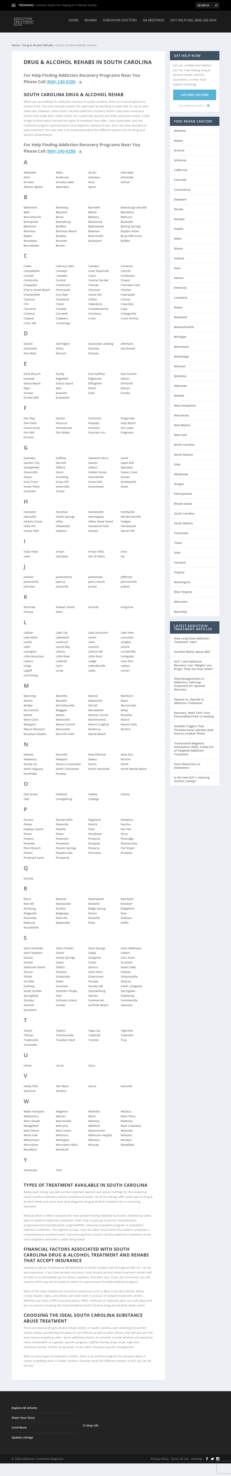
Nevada (179, 392)
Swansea (127, 1001)
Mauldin (61, 697)
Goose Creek (129, 468)
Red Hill (29, 900)
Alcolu (92, 169)
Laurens (93, 643)
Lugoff (28, 667)
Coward (29, 315)
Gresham (30, 487)
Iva (123, 553)
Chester (126, 286)
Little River (63, 653)
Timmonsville (65, 1031)
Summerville (129, 997)
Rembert (126, 900)
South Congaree (131, 982)
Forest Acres (32, 424)
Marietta (61, 692)
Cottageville (128, 310)
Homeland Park (98, 522)
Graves (125, 473)
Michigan (180, 333)
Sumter (61, 1001)
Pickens (29, 835)
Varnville (126, 1082)
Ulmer (28, 1062)
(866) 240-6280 (61, 78)
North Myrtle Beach (134, 765)
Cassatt (28, 272)
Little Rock (95, 653)
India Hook (31, 548)
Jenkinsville (31, 578)
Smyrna (126, 978)
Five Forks (30, 419)
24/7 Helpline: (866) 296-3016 (193, 23)
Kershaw (29, 603)
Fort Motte (63, 429)
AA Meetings (153, 23)
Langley (126, 638)
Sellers (60, 963)
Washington (182, 578)
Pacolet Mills (64, 816)
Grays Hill (62, 478)
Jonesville (62, 583)
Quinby (28, 875)
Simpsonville (129, 973)
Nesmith (61, 751)
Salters (125, 949)
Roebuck (29, 919)
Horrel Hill (127, 527)
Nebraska (180, 382)
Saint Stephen (33, 949)
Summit (29, 1001)
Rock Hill (61, 914)
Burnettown (31, 242)
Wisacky (93, 1141)
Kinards (93, 603)
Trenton (93, 1036)
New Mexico (182, 421)
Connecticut (182, 186)
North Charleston (67, 765)
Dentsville (30, 345)
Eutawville (62, 394)
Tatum (28, 1027)
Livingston (127, 653)
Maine (178, 304)
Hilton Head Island (100, 518)
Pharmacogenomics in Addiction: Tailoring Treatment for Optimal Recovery (189, 680)
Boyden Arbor (130, 227)
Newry (92, 756)
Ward (91, 1112)
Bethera (93, 213)
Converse (30, 305)
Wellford (94, 1122)
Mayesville (95, 697)
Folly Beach (128, 419)
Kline (59, 608)
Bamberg (62, 204)
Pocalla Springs (66, 844)
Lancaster (127, 634)
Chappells (30, 281)
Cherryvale (63, 286)
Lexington (30, 648)
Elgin (27, 384)
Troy (124, 1036)
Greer (124, 483)
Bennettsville (32, 213)
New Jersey (181, 412)
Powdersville (64, 849)
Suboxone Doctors (120, 23)
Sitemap (196, 1455)
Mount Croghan (98, 721)
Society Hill (95, 982)
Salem (60, 949)
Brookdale (30, 237)
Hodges (126, 518)
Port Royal (127, 844)
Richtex (61, 905)
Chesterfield (32, 291)
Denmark (127, 340)
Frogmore (127, 429)
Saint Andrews (33, 944)
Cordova (29, 310)
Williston (94, 1136)
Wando (60, 1112)
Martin (28, 697)
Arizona (179, 147)
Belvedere (127, 208)
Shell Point (95, 968)
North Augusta (33, 765)
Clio (26, 300)
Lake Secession (98, 629)
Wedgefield (31, 1122)
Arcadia (29, 178)
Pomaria (93, 844)
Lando (28, 638)
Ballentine (30, 204)
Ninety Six (30, 760)
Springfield (31, 992)
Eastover (29, 375)
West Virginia (183, 588)
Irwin (27, 553)
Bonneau (30, 227)
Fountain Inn (96, 429)
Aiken (59, 169)
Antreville (127, 174)
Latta (27, 643)
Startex (93, 992)
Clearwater (128, 291)
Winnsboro (31, 1141)
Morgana (30, 721)
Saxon (60, 959)
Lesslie (125, 643)
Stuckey (29, 997)
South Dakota (183, 520)
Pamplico (127, 816)
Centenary (128, 272)
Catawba (61, 272)
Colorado (180, 176)
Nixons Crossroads (68, 760)
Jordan (92, 583)
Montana (180, 372)
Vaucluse (30, 1087)
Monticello (63, 716)
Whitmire (62, 1131)
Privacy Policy (160, 1455)
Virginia (179, 569)
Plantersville (129, 840)
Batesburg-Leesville (134, 204)
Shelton (126, 968)
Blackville (127, 218)
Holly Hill (29, 522)
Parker (28, 821)
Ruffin (125, 919)
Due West (30, 350)
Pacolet (28, 816)
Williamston (31, 1136)
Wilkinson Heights (100, 1131)
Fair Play (29, 415)
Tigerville (127, 1027)
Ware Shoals (32, 1117)
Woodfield (127, 1141)
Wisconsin (181, 598)
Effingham (95, 380)
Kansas (179, 274)
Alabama (180, 127)
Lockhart (61, 657)
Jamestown (95, 573)
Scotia (92, 959)
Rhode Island (183, 500)
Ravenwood (96, 895)
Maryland (180, 313)
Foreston (94, 424)
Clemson (29, 296)
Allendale (127, 169)
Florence (61, 419)
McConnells (128, 702)
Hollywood (63, 522)
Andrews (94, 174)
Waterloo (127, 1117)
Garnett (61, 459)
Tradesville (31, 1036)
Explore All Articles (24, 1404)
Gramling (62, 473)
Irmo (124, 548)
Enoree (28, 389)
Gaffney (61, 454)
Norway (61, 770)
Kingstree (127, 603)
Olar (26, 795)
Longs (27, 662)
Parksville (62, 821)
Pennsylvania (183, 490)
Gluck (59, 468)
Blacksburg (63, 218)
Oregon (179, 480)
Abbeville (30, 169)
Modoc (60, 711)
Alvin (27, 174)
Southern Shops (66, 987)
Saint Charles (65, 944)
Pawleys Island (33, 825)
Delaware (180, 196)
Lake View (127, 629)
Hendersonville (131, 513)
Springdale (128, 987)
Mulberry (94, 725)
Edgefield (62, 375)
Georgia (179, 215)
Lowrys (125, 662)
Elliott (92, 384)
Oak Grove (30, 790)
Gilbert (92, 464)
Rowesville (63, 919)
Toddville (94, 1031)
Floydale (93, 419)
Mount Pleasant (34, 725)
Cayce (92, 272)
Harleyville (128, 508)
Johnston (29, 583)
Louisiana (180, 294)
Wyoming (180, 608)
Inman (60, 548)
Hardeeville (95, 508)
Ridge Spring (96, 905)
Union (60, 1062)
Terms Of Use (180, 1455)
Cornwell (62, 310)
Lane (91, 638)
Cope (124, 305)
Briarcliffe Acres (131, 232)
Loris (59, 662)
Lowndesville (96, 662)
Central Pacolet (98, 277)
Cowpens (62, 315)
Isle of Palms (96, 553)
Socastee (62, 982)
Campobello (32, 267)
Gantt (124, 454)
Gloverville (31, 468)
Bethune (126, 213)
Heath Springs (65, 513)
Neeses (28, 751)
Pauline (126, 821)
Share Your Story (23, 1414)
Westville (127, 1127)
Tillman (29, 1031)
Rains (27, 895)
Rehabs (90, 23)
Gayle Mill (127, 459)
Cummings (63, 319)
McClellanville (65, 702)
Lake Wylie (31, 634)
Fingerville (128, 415)
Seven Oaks (128, 963)
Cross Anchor (130, 315)
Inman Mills (96, 548)
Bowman (94, 227)
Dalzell (28, 340)
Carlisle (126, 267)
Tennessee (181, 529)
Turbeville (30, 1041)
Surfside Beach (98, 1001)
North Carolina (184, 441)
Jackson (29, 573)
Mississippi (181, 353)
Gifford (60, 464)
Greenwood (96, 483)
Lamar (92, 634)
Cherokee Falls (130, 281)
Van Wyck (62, 1082)
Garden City (31, 459)
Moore (125, 716)
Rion (124, 910)
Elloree (125, 384)
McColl (92, 702)
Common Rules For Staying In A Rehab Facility (66, 5)
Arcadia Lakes (65, 178)
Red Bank (127, 895)
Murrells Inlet (65, 730)
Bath (27, 208)
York (59, 1166)
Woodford (30, 1146)
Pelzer (60, 830)
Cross (92, 315)
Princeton (94, 849)
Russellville (31, 924)
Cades (28, 262)
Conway (61, 305)
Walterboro (31, 1112)
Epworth (61, 389)
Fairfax (60, 415)
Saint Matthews (131, 944)
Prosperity (62, 854)
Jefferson (127, 573)
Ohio (177, 461)
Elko (58, 384)
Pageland (94, 816)
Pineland (94, 835)
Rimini (92, 910)
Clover (60, 300)
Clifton (92, 296)
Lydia (91, 667)
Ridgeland (127, 905)
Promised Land (34, 854)
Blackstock (95, 218)
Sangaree (94, 954)
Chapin (125, 277)
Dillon (60, 345)
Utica (91, 1062)
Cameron (127, 262)
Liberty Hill (95, 648)
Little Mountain (34, 653)
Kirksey (28, 608)
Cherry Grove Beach (37, 286)
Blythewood (96, 223)
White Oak (30, 1131)
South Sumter (33, 987)
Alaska (178, 137)
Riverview (30, 914)
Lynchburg (31, 672)
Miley (124, 706)
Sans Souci (128, 954)
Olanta (125, 790)
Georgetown (32, 464)
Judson (125, 583)
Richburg (30, 905)
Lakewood (62, 634)
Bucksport (95, 237)
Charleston (63, 281)
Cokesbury (95, 300)
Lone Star (127, 657)
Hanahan (62, 508)
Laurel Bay (63, 643)
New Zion (127, 751)
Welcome (62, 1122)
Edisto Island (64, 380)
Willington (62, 1136)
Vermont (180, 559)
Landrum (62, 638)
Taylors (60, 1027)
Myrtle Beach (97, 730)
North (125, 760)
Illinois (178, 245)
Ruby (91, 919)
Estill (91, 389)
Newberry (30, 756)
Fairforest (94, 415)
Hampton (30, 508)
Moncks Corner (98, 711)
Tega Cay (94, 1027)
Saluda (28, 954)
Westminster (96, 1127)
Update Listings (22, 1434)
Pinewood (62, 840)
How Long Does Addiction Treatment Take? (191, 636)
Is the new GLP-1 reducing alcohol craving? (192, 775)
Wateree (93, 1117)
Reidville (94, 900)
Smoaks (93, 978)
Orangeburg (64, 795)
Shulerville (63, 973)
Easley (60, 370)
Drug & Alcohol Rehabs (37, 41)
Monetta (126, 711)
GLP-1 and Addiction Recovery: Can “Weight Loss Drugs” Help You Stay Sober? (193, 661)
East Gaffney (96, 370)
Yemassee (30, 1166)
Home (73, 23)
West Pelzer (31, 1127)
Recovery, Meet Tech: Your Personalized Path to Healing (194, 711)
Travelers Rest (65, 1036)
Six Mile (29, 978)
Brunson (61, 237)
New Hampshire (185, 402)
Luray (59, 667)
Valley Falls (31, 1082)
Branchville (95, 232)
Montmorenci (97, 716)
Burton (60, 242)
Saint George (96, 944)
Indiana (179, 255)
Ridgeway (62, 910)
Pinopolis (94, 840)
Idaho (178, 235)
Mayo (124, 697)
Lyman (125, 667)
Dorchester (128, 345)
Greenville (62, 483)
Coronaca (94, 310)
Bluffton (61, 223)
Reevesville (63, 900)
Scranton (127, 959)
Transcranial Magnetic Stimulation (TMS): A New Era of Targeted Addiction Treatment (194, 745)
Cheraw (93, 281)
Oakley (92, 790)
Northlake (30, 770)
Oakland (61, 790)
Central (61, 277)
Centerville (31, 277)
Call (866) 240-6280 (195, 91)
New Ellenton (97, 751)
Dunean (93, 350)
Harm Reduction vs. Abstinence (187, 762)
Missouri (180, 363)
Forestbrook (64, 424)
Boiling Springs (131, 223)
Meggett (61, 706)
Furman (29, 434)
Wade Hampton (34, 1108)
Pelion (28, 830)
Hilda (59, 518)
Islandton (62, 553)
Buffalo (125, 237)
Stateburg (127, 992)
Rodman (126, 914)
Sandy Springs (65, 954)
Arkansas (180, 156)
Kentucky (180, 284)
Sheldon (61, 968)
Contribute (19, 1424)
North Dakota (183, 451)
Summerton (96, 997)
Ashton (125, 178)
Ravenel (61, 895)
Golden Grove (97, 468)
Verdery (61, 1087)
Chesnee (94, 286)
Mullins (126, 725)
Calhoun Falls (65, 262)
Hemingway (96, 513)
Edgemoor (95, 375)
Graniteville (96, 473)
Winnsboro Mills (67, 1141)
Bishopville (31, 218)
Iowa (177, 264)
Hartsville (30, 513)
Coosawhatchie (98, 305)
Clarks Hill (95, 291)
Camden (93, 262)
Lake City (62, 629)
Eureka (125, 389)
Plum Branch (32, 844)
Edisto (125, 375)
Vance (92, 1082)
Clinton (125, 296)
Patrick (92, 821)
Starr (59, 992)
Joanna (60, 578)
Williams (126, 1131)
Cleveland (62, 296)
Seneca (93, 963)
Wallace (126, 1108)
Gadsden (30, 454)
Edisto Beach (32, 380)
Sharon (28, 968)
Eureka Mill (31, 394)
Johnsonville (129, 578)
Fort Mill (29, 429)
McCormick (31, 706)
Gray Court (31, 478)
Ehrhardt (127, 380)
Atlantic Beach (33, 183)
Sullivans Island (66, 997)
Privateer (127, 849)
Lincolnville (128, 648)
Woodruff (62, 1146)
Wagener (62, 1108)
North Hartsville (98, 765)
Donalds (93, 345)
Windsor (126, 1136)
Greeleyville (128, 478)
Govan (28, 473)
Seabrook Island (34, 963)
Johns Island (96, 578)
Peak (91, 825)
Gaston (93, 459)
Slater (60, 978)
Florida (178, 205)
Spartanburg (96, 987)
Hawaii (178, 225)
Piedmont (62, 835)
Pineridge (127, 835)
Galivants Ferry (98, 454)
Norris (92, 760)
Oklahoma (181, 470)
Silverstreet (95, 973)
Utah (177, 549)
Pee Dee (126, 825)
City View (62, 291)
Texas (178, 539)
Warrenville (63, 1117)
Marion (93, 692)
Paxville (61, 825)
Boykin (28, 232)
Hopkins (61, 527)
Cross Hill (30, 319)
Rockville (94, 914)
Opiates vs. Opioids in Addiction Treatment (189, 697)
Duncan (61, 350)
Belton (92, 208)
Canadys (61, 267)
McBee (28, 702)
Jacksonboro (64, 573)
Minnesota (181, 343)
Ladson (28, 629)
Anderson (62, 174)
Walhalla (94, 1108)
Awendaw (62, 183)
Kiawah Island (65, 603)
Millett (28, 711)
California (180, 166)
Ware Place (128, 1112)
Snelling (29, 982)
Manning (30, 692)
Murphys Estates (35, 730)
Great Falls (95, 478)
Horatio (93, 527)
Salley (92, 949)
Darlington (63, 340)
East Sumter (129, 370)
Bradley (61, 232)
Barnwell (94, 204)
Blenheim (30, 223)
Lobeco (28, 657)
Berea (60, 213)
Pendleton (95, 830)
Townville (127, 1031)
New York (180, 431)
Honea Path (31, 527)
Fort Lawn (127, 424)
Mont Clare (31, 716)
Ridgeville (30, 910)
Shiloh (28, 973)
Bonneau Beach (66, 227)
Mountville (63, 725)
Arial (91, 178)
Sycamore (30, 1006)
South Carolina (184, 510)
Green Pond (31, 483)
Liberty (60, 648)
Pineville (29, 840)
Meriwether (96, 706)
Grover (60, 487)
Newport (61, 756)
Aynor (92, 183)
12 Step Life (90, 1422)
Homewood (128, 522)
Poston (28, 849)
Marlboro (127, 692)
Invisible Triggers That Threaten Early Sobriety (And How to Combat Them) (193, 726)
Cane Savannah (98, 267)
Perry (124, 830)
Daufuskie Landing (100, 340)
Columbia (127, 300)
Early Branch (32, 370)
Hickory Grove (33, 518)
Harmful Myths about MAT (192, 648)
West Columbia (131, 1122)
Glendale (127, 464)
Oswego (93, 795)
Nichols (126, 756)
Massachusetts (184, 323)
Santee (28, 959)
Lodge (92, 657)
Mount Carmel (65, 721)
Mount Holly (129, 721)
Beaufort (61, 208)
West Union (63, 1127)
